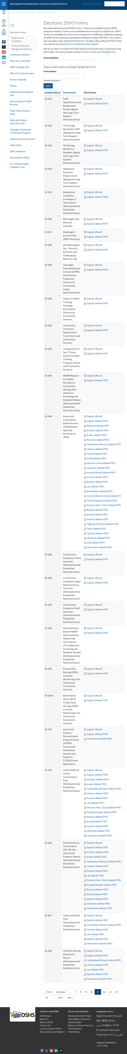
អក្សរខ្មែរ (106, 1025)
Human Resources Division (22, 139)
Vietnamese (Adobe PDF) (99, 547)
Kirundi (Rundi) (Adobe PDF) (101, 472)
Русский (118, 1015)
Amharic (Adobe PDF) (98, 430)
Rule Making (73, 1031)
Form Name (50, 71)
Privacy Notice (75, 1028)
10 (91, 991)
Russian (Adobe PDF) (97, 509)
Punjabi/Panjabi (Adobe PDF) (102, 812)
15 (46, 997)
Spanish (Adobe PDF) (97, 519)
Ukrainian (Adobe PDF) (98, 537)
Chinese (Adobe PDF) (97, 449)
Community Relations (20, 54)
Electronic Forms (18, 32)
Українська (114, 1030)
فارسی (118, 1034)
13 (110, 991)
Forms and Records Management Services (22, 47)
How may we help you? (92, 4)
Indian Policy (16, 145)
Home (12, 12)
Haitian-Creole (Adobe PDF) (101, 463)
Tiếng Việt (101, 1034)
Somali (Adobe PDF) (97, 514)
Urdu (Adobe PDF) (96, 542)
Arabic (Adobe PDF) (96, 435)
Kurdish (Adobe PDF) (97, 481)
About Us (44, 1019)
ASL (106, 1045)
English (100, 1015)
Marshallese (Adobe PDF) (100, 491)
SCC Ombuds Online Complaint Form (19, 165)
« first (49, 991)
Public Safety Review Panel (20, 112)
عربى (98, 1025)
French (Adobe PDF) (97, 453)
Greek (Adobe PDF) (96, 458)
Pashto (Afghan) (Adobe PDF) (102, 500)
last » (70, 997)
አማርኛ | (111, 1034)
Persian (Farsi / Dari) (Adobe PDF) (104, 505)
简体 (98, 1020)
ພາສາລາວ (110, 1042)
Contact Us (45, 1025)
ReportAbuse (4, 32)
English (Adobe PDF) (97, 103)
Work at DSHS (46, 1022)
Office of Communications (22, 73)
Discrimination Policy (19, 157)
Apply (48, 85)
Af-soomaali (101, 1030)
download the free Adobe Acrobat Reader (77, 43)
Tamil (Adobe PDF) (96, 528)
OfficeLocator (4, 23)
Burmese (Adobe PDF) (98, 439)
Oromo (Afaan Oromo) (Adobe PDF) (105, 495)
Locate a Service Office (51, 1028)
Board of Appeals (18, 79)
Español (108, 1015)
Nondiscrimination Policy (79, 1015)
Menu (3, 12)
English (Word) (94, 98)
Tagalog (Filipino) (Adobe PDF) (103, 523)
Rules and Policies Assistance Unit (18, 122)
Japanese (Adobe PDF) (98, 467)
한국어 (111, 1020)
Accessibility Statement (79, 1019)
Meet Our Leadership (20, 60)
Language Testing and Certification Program (20, 131)
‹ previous (60, 991)
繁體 (104, 1020)
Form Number (51, 57)
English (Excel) (94, 325)
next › (61, 997)
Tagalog (100, 1042)
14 (116, 991)
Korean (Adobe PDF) (97, 477)
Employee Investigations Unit (21, 94)
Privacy (13, 85)
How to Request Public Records (21, 103)
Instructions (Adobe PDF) (99, 738)
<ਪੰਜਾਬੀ (115, 1025)
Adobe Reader (74, 1022)
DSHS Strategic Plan (19, 67)
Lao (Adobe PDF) (95, 486)
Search (122, 3)
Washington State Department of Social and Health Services (38, 3)
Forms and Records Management (99, 51)
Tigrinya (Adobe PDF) (98, 533)
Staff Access (45, 1015)
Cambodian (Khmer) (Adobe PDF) (104, 444)
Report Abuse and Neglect (52, 1031)
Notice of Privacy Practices (81, 1025)
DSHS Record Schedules (18, 39)
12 (104, 991)
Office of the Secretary (25, 12)
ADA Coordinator (18, 151)
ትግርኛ (100, 1045)
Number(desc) (53, 92)
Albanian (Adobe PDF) (98, 425)
